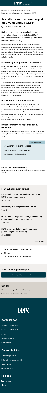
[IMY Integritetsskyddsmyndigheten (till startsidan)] (23, 3)
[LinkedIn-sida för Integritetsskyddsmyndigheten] (6, 381)
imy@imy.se (14, 329)
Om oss (4, 290)
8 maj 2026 (18, 208)
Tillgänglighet (6, 364)
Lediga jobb (14, 290)
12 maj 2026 (22, 197)
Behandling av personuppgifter (12, 360)
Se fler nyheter (39, 241)
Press (3, 334)
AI (32, 256)
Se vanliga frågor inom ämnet (21, 275)
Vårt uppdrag (25, 290)
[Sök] (44, 3)
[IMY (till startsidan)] (23, 310)
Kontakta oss (6, 343)
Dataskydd (8, 256)
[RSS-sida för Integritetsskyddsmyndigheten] (4, 385)
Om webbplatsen (7, 368)
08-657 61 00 (14, 325)
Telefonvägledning (7, 338)
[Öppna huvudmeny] (3, 3)
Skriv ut (7, 253)
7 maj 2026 (22, 219)
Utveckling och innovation (22, 256)
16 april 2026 (22, 232)
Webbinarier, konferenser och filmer (14, 294)
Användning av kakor (8, 356)
